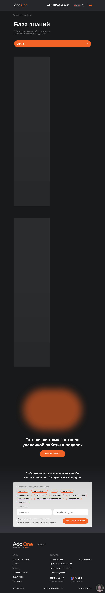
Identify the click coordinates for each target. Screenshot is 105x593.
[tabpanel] (52, 135)
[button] (83, 5)
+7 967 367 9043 (57, 559)
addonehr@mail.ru (58, 573)
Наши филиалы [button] (85, 559)
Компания (17, 582)
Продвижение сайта (56, 581)
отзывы (16, 568)
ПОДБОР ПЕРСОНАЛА (21, 559)
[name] (34, 512)
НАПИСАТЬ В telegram (62, 568)
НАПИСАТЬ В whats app (62, 564)
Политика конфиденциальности (52, 588)
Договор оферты (18, 588)
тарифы (16, 564)
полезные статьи (20, 572)
